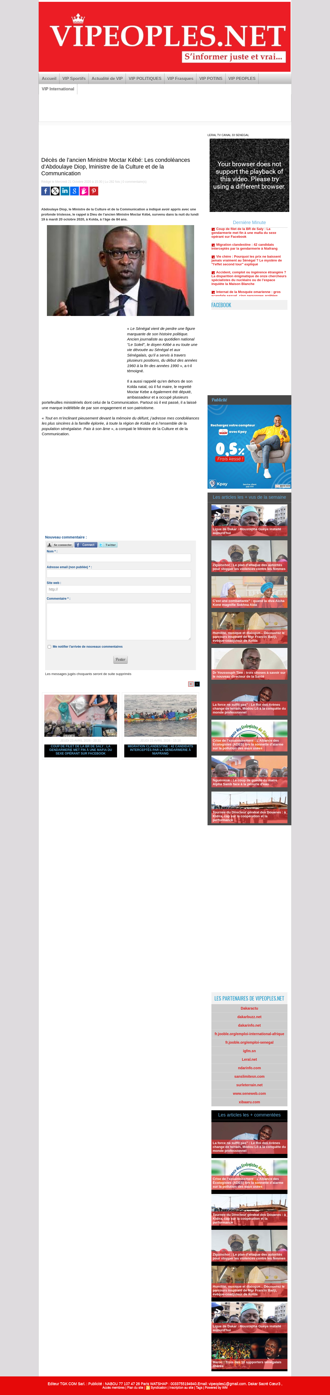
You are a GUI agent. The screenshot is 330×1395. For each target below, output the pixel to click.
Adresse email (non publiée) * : (69, 567)
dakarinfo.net (249, 1025)
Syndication (159, 1387)
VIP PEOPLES (242, 78)
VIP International (58, 89)
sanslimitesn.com (249, 1076)
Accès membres (113, 1387)
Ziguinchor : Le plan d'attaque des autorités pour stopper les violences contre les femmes (249, 567)
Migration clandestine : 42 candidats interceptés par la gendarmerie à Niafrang (160, 749)
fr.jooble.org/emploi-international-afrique (249, 1034)
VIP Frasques (180, 78)
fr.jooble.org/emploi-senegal (249, 1042)
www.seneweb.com (249, 1093)
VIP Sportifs (74, 78)
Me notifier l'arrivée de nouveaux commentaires (88, 646)
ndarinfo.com (249, 1068)
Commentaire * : (58, 598)
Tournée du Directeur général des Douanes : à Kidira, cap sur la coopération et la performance (249, 816)
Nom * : (52, 551)
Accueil (49, 78)
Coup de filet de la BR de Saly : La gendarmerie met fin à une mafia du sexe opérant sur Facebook (80, 749)
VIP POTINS (210, 78)
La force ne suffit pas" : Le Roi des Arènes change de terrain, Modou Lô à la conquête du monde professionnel (249, 708)
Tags (199, 1387)
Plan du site (135, 1387)
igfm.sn (249, 1051)
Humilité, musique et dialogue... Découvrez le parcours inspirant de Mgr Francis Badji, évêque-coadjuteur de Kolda (249, 637)
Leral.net (249, 1059)
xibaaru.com (249, 1102)
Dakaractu (249, 1008)
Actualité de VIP (107, 78)
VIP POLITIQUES (145, 78)
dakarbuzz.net (249, 1017)
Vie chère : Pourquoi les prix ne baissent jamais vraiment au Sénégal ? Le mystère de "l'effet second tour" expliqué (246, 263)
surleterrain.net (249, 1085)
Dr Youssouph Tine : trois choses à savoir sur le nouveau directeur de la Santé (249, 674)
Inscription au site (181, 1387)
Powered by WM (216, 1387)
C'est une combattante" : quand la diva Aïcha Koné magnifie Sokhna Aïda (248, 603)
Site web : (54, 583)
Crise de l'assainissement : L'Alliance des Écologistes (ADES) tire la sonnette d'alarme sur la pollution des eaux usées (248, 744)
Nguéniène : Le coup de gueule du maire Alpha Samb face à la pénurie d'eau (245, 782)
